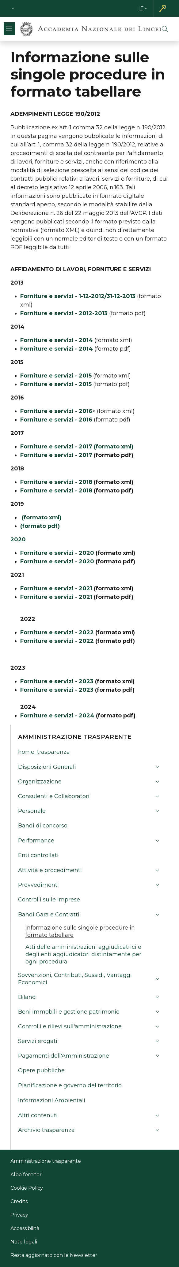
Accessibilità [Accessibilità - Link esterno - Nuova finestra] (24, 1228)
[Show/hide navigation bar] (9, 29)
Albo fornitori (26, 1174)
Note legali (23, 1242)
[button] (13, 8)
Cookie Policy (26, 1188)
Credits (19, 1201)
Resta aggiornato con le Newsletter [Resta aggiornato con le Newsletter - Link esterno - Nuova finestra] (53, 1255)
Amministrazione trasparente (45, 1161)
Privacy (19, 1215)
